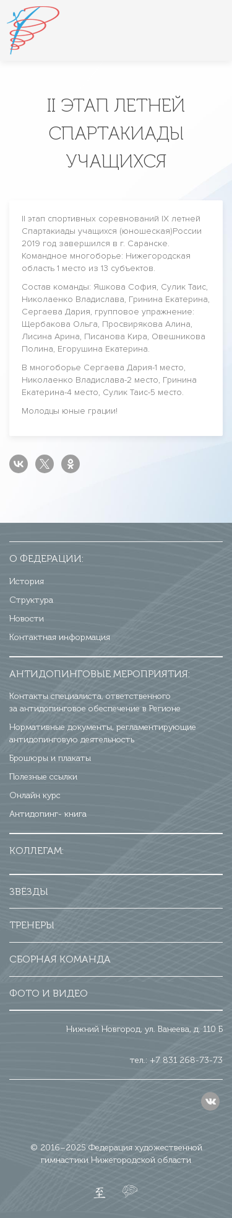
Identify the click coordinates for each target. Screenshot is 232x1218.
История (26, 581)
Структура (31, 600)
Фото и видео (48, 993)
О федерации (45, 558)
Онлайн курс (35, 795)
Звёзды (28, 891)
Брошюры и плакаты (50, 758)
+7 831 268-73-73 (186, 1060)
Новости (26, 618)
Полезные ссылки (43, 776)
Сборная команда (60, 959)
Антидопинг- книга (48, 814)
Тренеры (31, 925)
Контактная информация (59, 637)
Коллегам (35, 850)
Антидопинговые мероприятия (98, 674)
